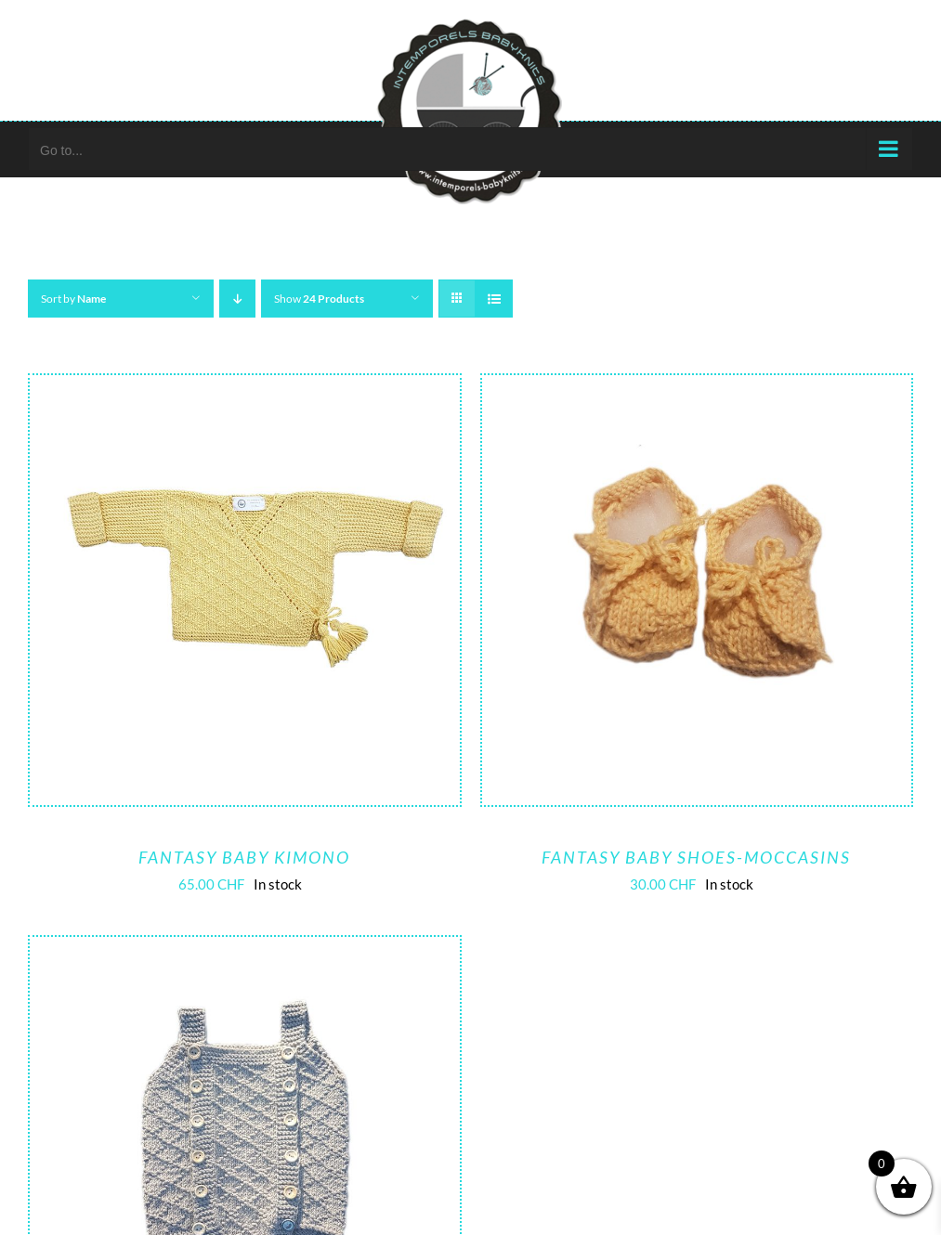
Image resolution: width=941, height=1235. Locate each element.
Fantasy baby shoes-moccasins (696, 857)
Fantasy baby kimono (244, 857)
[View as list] (494, 298)
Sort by (73, 299)
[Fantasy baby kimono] (245, 389)
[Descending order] (237, 299)
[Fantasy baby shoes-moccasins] (697, 389)
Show (319, 299)
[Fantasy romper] (245, 950)
